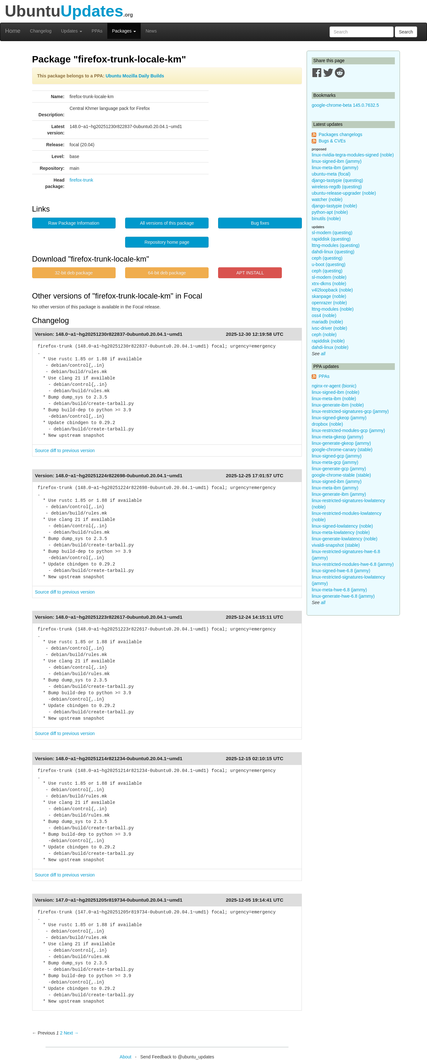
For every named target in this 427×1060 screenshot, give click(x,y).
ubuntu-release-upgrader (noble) (344, 193)
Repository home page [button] (167, 242)
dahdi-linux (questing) (333, 251)
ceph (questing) (327, 258)
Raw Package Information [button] (73, 223)
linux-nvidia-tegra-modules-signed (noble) (353, 154)
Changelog (41, 30)
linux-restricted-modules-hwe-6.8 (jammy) (353, 564)
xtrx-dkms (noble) (329, 283)
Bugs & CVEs (332, 140)
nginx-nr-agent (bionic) (334, 385)
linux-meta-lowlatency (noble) (341, 532)
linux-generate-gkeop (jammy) (341, 443)
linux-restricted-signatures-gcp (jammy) (350, 411)
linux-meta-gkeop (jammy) (337, 436)
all (323, 353)
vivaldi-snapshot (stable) (336, 545)
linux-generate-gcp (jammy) (339, 468)
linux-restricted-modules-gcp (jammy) (348, 430)
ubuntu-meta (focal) (331, 174)
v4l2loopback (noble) (332, 289)
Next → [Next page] (71, 1032)
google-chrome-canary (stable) (342, 449)
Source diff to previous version (65, 450)
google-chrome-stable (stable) (341, 475)
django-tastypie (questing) (337, 180)
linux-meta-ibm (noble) (334, 398)
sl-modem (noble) (329, 277)
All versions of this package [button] (167, 223)
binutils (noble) (326, 218)
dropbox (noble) (327, 424)
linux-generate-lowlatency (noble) (344, 538)
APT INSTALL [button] (250, 272)
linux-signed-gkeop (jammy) (339, 417)
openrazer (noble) (329, 302)
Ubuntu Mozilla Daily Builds (135, 75)
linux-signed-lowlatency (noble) (342, 526)
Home (12, 31)
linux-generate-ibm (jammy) (339, 494)
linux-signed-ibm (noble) (335, 392)
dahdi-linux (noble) (330, 347)
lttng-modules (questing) (335, 245)
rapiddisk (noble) (328, 340)
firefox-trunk (81, 180)
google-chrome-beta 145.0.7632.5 (345, 105)
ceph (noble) (324, 334)
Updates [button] (71, 30)
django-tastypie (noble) (334, 205)
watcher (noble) (327, 199)
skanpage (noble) (329, 296)
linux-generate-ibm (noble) (338, 404)
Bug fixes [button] (260, 223)
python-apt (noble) (330, 212)
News (151, 30)
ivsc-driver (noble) (329, 328)
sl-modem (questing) (332, 232)
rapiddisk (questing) (331, 239)
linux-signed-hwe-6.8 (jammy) (341, 570)
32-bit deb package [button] (74, 272)
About (126, 1056)
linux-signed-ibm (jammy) (336, 161)
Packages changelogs (340, 134)
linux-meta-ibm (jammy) (335, 167)
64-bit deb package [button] (167, 272)
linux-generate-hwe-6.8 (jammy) (343, 596)
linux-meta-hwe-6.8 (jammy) (339, 589)
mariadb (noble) (327, 321)
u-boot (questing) (328, 264)
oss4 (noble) (324, 315)
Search (406, 31)
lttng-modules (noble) (333, 309)
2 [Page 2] (61, 1032)
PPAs (97, 30)
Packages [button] (124, 30)
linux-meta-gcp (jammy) (335, 462)
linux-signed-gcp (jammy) (336, 455)
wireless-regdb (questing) (337, 186)
